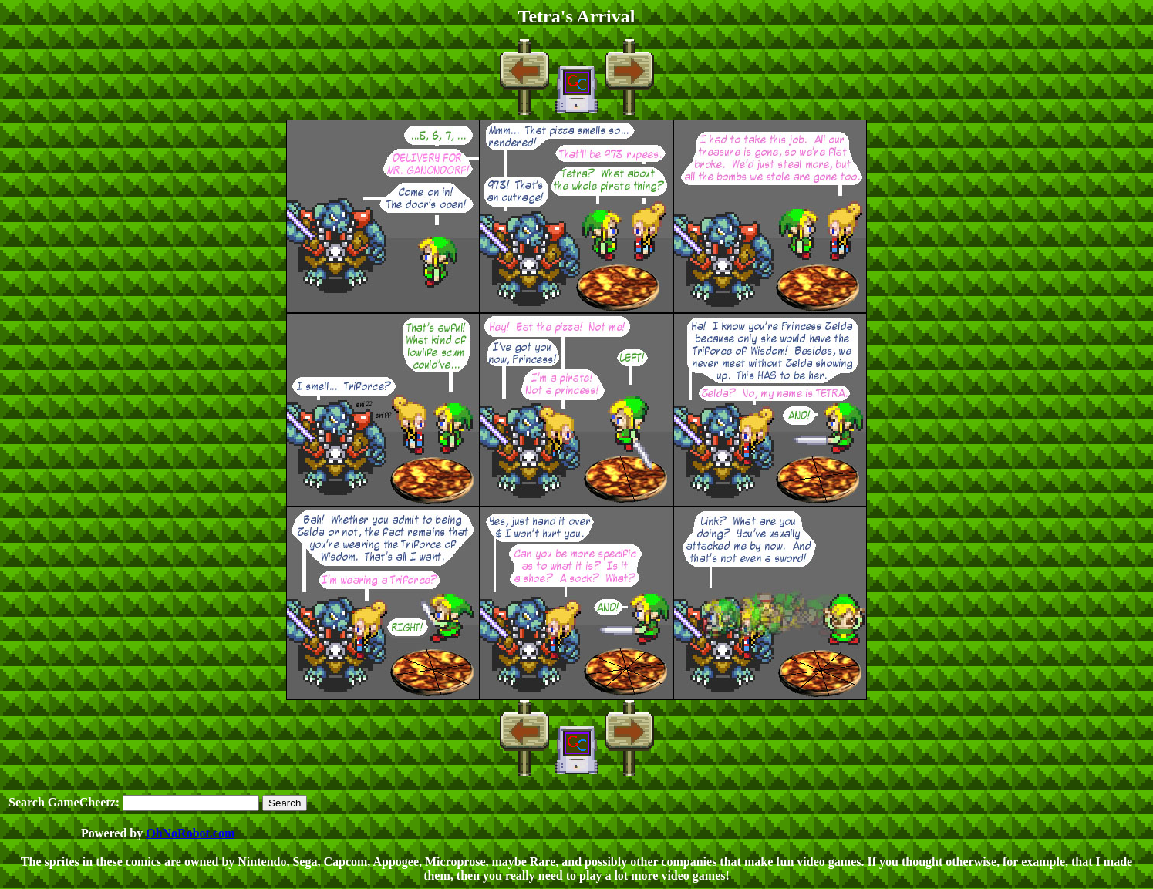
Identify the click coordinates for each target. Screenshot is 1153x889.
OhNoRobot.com (190, 833)
